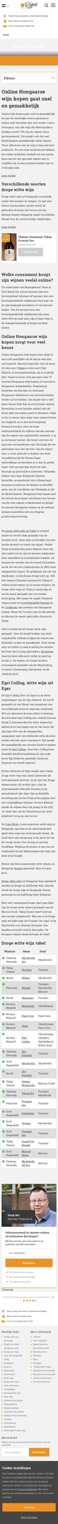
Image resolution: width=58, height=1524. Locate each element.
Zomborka (11, 607)
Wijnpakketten (10, 1404)
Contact (36, 1337)
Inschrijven (29, 1262)
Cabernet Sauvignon (13, 1400)
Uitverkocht (30, 252)
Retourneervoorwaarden (44, 1374)
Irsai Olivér (12, 824)
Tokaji (21, 368)
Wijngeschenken (11, 1408)
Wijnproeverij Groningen (15, 1415)
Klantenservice (40, 1352)
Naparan (27, 997)
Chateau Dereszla (26, 244)
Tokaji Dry (28, 1093)
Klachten (37, 1355)
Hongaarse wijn (11, 1352)
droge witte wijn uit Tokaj (21, 530)
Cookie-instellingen (42, 1378)
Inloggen (37, 1363)
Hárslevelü (28, 1063)
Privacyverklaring (41, 1381)
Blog (35, 1359)
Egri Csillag (19, 749)
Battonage (28, 1006)
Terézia (26, 1123)
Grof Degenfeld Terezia (35, 602)
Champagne (9, 1389)
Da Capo (27, 969)
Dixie (25, 1026)
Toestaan (29, 1507)
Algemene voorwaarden (44, 1370)
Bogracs (7, 1366)
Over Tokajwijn (40, 1340)
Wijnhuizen (9, 1370)
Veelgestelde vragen (42, 1366)
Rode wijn (8, 1396)
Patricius (11, 987)
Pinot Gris (28, 1016)
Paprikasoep (9, 1426)
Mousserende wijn (12, 1393)
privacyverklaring (27, 1489)
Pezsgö (18, 868)
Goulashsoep (10, 1423)
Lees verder (9, 175)
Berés (9, 977)
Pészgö (26, 987)
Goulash (8, 1419)
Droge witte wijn (11, 881)
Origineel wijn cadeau (14, 1411)
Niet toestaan (29, 1517)
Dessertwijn (9, 1374)
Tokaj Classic (10, 969)
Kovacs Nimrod (10, 1005)
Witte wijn (8, 1378)
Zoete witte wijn (11, 1385)
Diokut (26, 977)
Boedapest (8, 1363)
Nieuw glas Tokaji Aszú (15, 1430)
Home (6, 34)
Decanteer (47, 651)
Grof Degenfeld (12, 1063)
